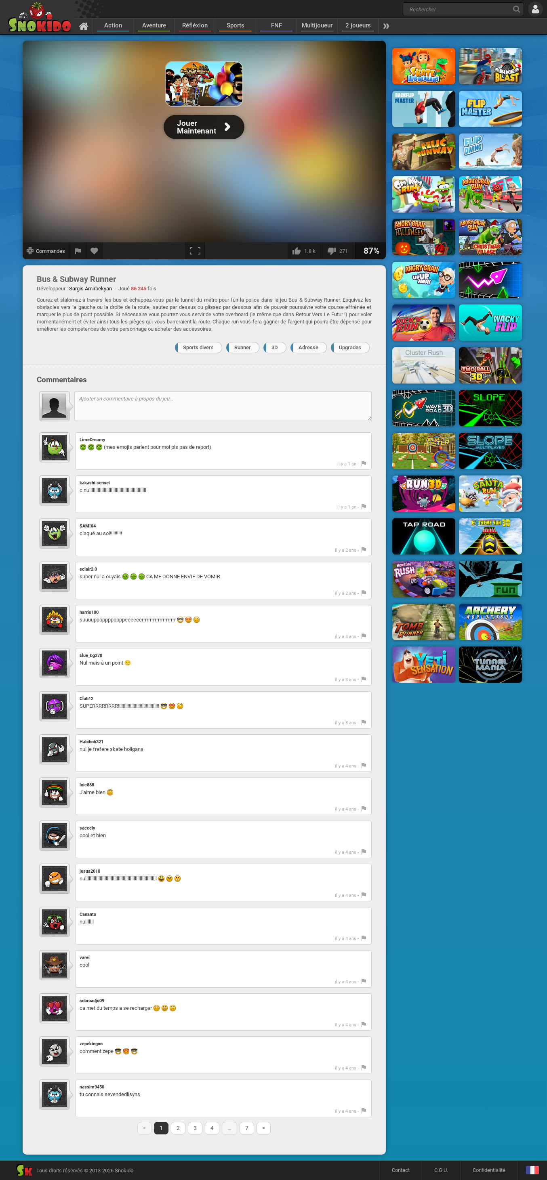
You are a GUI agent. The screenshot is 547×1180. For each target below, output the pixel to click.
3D (274, 347)
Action (113, 25)
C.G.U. (441, 1170)
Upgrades (350, 347)
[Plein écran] (195, 250)
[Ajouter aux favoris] (94, 250)
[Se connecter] (535, 9)
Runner (242, 347)
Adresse (308, 347)
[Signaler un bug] (77, 250)
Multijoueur (317, 25)
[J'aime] (305, 250)
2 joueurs (358, 25)
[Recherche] (516, 9)
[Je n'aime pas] (339, 250)
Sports (235, 25)
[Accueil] (83, 25)
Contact (401, 1170)
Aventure (154, 25)
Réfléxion (195, 25)
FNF (276, 25)
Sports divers (198, 347)
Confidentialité (489, 1170)
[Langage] (532, 1170)
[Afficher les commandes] (46, 250)
